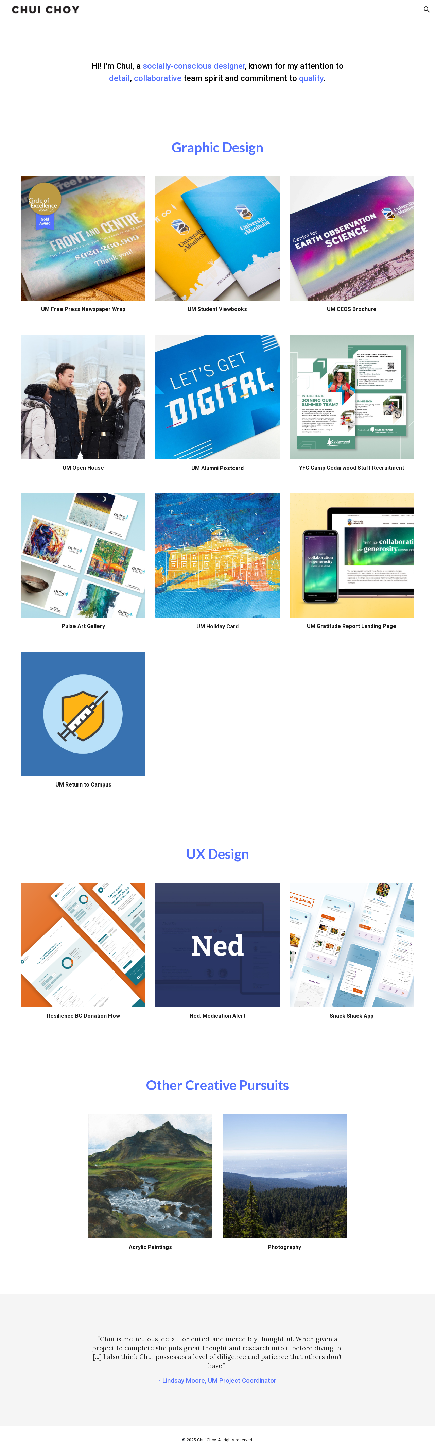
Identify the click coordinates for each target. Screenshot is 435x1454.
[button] (427, 9)
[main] (217, 72)
